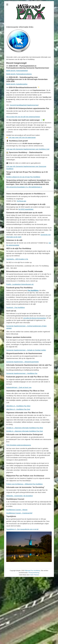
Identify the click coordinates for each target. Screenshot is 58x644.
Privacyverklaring (34, 572)
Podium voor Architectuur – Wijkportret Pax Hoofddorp (24, 484)
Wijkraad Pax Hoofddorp (32, 570)
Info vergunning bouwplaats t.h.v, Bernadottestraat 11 (24, 187)
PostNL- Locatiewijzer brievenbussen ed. (20, 284)
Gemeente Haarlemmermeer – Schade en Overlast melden (26, 350)
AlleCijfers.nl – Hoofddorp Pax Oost (18, 409)
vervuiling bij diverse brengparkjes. (34, 318)
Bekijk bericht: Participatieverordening (19, 74)
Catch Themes (34, 575)
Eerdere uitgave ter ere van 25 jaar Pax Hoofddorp (23, 177)
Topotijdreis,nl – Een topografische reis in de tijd (22, 529)
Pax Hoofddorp (33, 290)
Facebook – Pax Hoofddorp (15, 307)
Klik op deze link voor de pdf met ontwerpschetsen (23, 117)
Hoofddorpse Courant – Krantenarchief (19, 513)
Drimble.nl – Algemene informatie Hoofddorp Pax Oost (24, 431)
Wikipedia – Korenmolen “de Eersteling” (19, 496)
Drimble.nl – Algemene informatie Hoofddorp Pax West (24, 428)
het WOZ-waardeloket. (26, 209)
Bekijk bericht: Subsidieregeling (16, 84)
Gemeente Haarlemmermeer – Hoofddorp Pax (21, 373)
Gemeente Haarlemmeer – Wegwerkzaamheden (22, 362)
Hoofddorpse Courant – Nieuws (16, 510)
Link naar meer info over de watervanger (22, 137)
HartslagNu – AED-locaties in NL (17, 259)
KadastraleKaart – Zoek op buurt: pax (18, 387)
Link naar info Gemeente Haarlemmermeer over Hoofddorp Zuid (27, 149)
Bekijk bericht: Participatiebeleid (17, 70)
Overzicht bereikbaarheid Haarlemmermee (24, 105)
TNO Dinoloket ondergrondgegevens (18, 445)
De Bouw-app (21, 201)
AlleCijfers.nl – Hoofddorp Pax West (18, 406)
